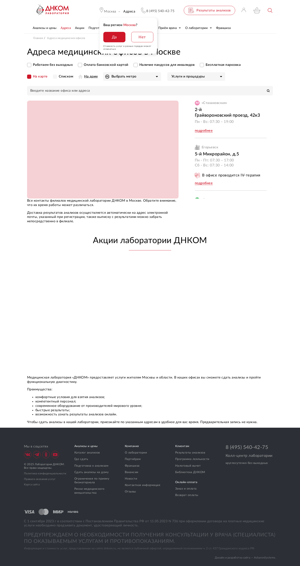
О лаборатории (136, 452)
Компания (132, 446)
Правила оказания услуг (40, 479)
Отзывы (130, 491)
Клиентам (182, 446)
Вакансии (131, 472)
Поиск (270, 10)
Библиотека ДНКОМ (190, 472)
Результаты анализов (190, 452)
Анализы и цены (86, 446)
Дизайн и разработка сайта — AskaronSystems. (245, 557)
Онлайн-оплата (186, 482)
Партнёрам (133, 459)
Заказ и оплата (186, 488)
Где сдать (81, 459)
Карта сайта (32, 484)
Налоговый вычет (188, 465)
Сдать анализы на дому (91, 472)
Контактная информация (142, 485)
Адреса (129, 11)
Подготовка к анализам (91, 465)
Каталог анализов (87, 452)
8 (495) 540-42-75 (247, 447)
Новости (131, 478)
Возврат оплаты (186, 495)
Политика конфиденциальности (45, 473)
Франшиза (132, 465)
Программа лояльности (192, 459)
